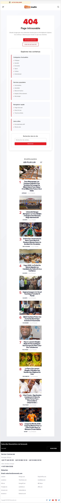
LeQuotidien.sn (22, 490)
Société (17, 63)
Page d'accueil (18, 107)
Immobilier (17, 88)
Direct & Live (18, 110)
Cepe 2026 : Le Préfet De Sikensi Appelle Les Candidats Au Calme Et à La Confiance (32, 268)
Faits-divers (26, 246)
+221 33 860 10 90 (21, 460)
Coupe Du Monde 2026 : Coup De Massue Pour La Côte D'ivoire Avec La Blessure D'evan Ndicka (32, 426)
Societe (25, 219)
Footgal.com (4, 487)
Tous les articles (19, 113)
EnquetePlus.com (42, 476)
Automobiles (18, 85)
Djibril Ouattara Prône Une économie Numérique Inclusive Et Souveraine (32, 319)
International (18, 74)
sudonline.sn (22, 487)
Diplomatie (26, 376)
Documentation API (20, 124)
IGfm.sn (3, 483)
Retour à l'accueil (30, 39)
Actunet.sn (3, 493)
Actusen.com (4, 490)
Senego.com (22, 476)
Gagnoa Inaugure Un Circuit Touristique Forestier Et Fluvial (32, 294)
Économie (17, 66)
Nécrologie (17, 96)
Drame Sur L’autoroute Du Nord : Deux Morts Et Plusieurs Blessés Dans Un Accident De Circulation (32, 241)
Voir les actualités (30, 44)
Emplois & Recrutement (21, 93)
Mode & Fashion (19, 91)
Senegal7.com (22, 483)
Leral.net (3, 476)
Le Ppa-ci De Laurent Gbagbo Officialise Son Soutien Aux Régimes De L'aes (32, 371)
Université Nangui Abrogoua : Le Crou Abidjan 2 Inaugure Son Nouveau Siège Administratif (32, 214)
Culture (17, 71)
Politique (17, 60)
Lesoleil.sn (3, 480)
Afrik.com (40, 487)
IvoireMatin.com (41, 480)
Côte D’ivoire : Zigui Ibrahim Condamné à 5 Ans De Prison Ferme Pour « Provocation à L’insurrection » (32, 399)
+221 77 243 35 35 (7, 460)
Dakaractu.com (22, 493)
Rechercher (30, 143)
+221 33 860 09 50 (35, 460)
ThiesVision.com (22, 480)
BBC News (40, 483)
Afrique (24, 193)
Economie (26, 323)
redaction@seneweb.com (13, 473)
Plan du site (18, 127)
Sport (16, 68)
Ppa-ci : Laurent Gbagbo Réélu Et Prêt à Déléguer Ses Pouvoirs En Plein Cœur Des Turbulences (32, 344)
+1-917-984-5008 (7, 466)
